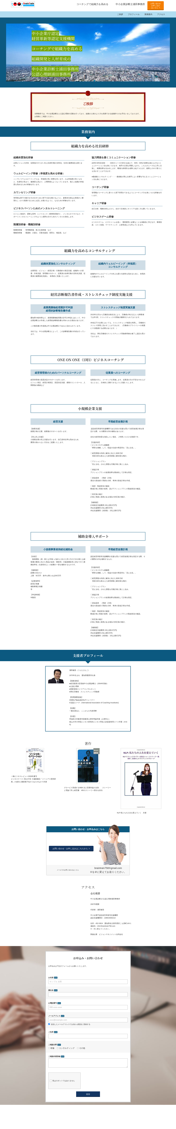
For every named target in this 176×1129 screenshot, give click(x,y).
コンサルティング (66, 1048)
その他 (81, 1048)
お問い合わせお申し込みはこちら (155, 6)
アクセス (161, 14)
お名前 (50, 978)
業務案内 (148, 14)
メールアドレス (54, 1016)
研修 (51, 1048)
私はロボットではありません (62, 1083)
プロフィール (134, 14)
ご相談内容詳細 (54, 1056)
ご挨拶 (120, 14)
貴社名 (50, 990)
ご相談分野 (52, 1045)
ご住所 (50, 1032)
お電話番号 (52, 1003)
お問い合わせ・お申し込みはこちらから (70, 849)
